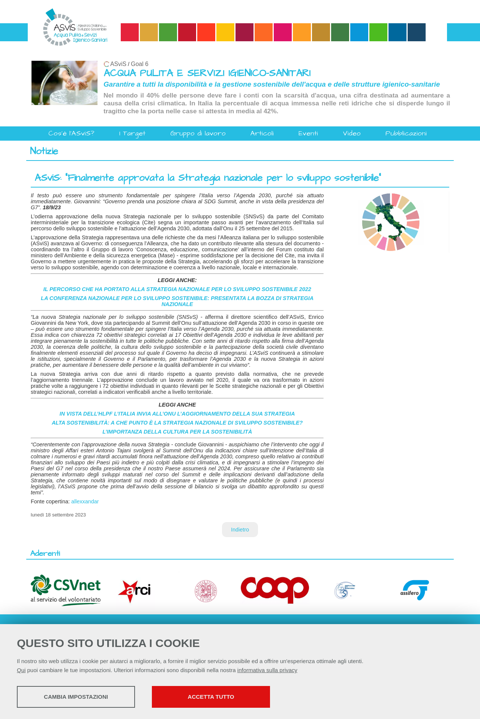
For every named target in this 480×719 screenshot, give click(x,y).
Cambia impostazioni (76, 696)
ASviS (118, 64)
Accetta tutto (211, 696)
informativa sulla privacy (267, 670)
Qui (21, 670)
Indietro (240, 530)
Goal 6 (139, 64)
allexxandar (85, 501)
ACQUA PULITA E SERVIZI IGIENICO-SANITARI (207, 73)
